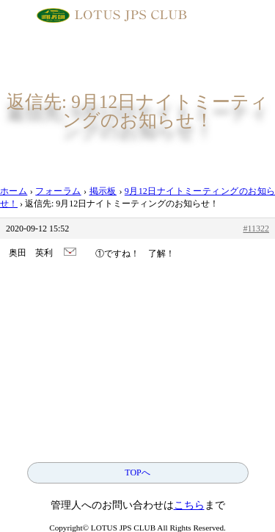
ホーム (13, 191)
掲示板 (103, 191)
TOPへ (137, 472)
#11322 (256, 228)
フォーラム (58, 191)
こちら (189, 505)
